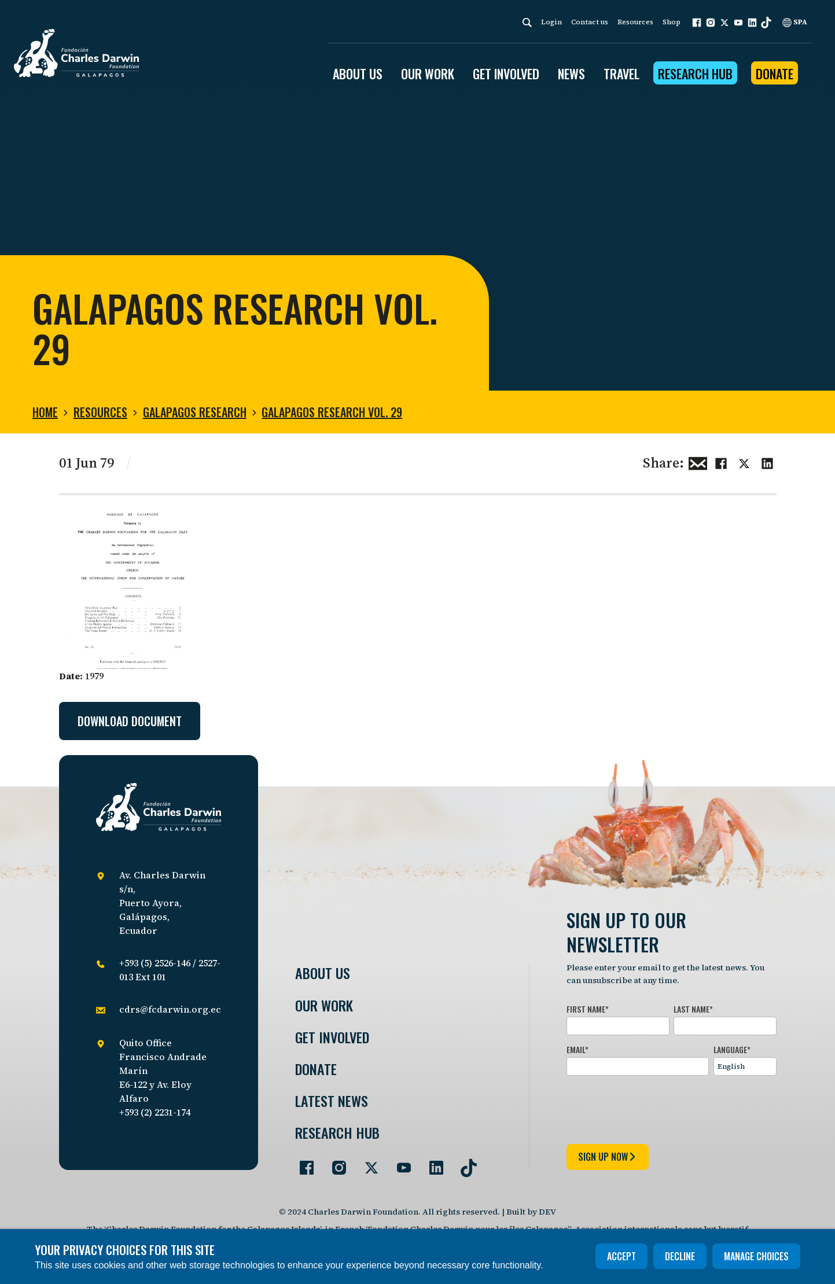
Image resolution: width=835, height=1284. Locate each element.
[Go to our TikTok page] (464, 1163)
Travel (621, 73)
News (571, 73)
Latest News (331, 1101)
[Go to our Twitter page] (367, 1163)
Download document (130, 721)
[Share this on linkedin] (767, 461)
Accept (621, 1256)
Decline (680, 1256)
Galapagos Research (195, 412)
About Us (322, 973)
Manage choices (756, 1256)
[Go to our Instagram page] (334, 1163)
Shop (671, 22)
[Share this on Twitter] (744, 461)
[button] (697, 23)
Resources (635, 22)
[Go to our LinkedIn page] (432, 1163)
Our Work (324, 1005)
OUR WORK (427, 73)
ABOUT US (357, 73)
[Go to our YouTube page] (399, 1163)
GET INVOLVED (506, 73)
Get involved (332, 1037)
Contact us (589, 22)
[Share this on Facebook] (721, 461)
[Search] (527, 22)
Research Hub (695, 73)
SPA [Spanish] (794, 22)
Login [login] (551, 22)
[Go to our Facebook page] (302, 1163)
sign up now (607, 1157)
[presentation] (654, 1107)
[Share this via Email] (698, 461)
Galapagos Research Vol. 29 (332, 412)
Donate (774, 73)
